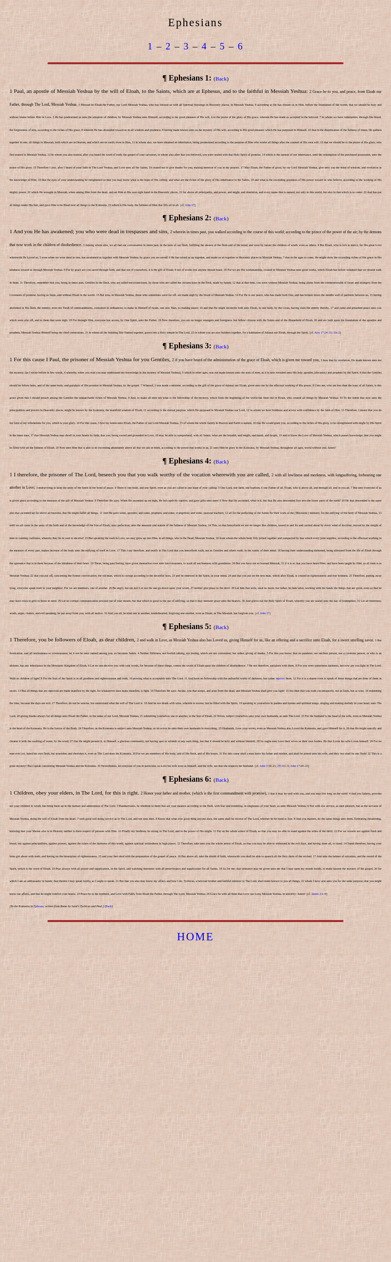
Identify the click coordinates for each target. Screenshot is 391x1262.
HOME (195, 936)
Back (221, 79)
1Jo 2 (336, 332)
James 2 (316, 893)
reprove (280, 678)
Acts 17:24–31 (323, 332)
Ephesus (38, 906)
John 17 (189, 205)
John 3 (263, 765)
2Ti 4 (280, 765)
